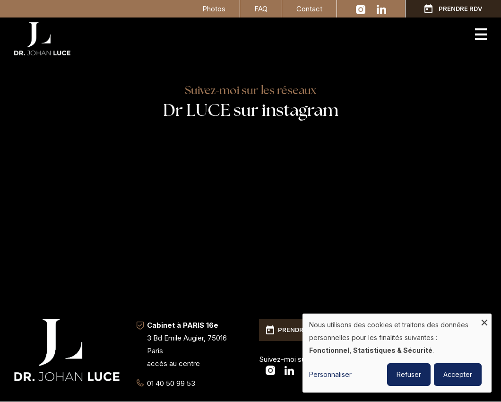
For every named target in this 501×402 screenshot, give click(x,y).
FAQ (261, 8)
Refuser (409, 374)
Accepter (457, 374)
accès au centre (173, 363)
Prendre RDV (460, 8)
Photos (213, 8)
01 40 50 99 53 (171, 383)
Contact (309, 8)
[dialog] (397, 353)
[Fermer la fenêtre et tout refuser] (484, 319)
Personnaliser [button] (330, 374)
